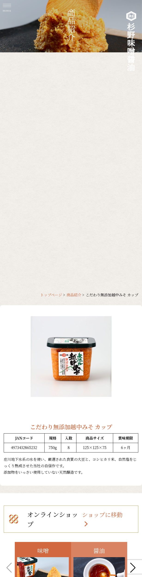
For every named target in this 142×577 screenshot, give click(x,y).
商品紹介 (73, 294)
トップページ (51, 294)
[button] (133, 568)
